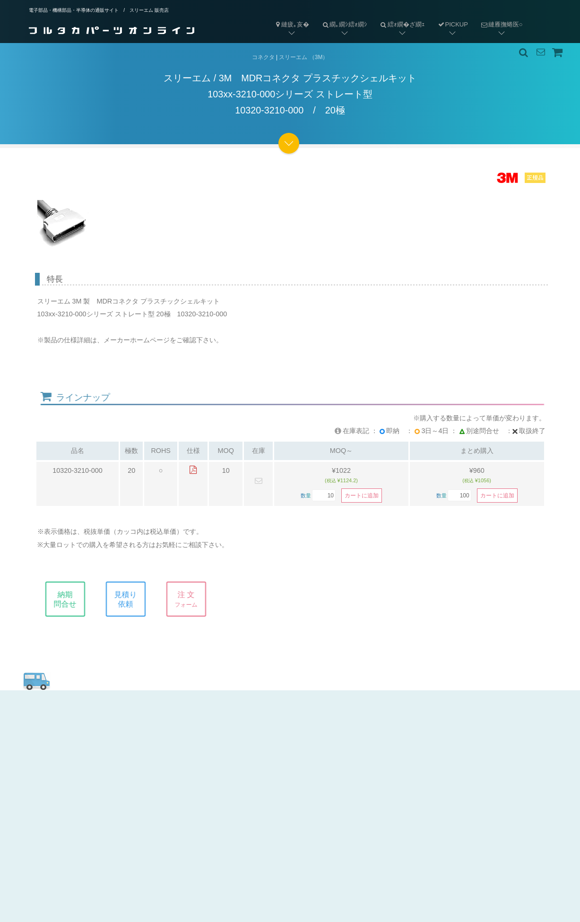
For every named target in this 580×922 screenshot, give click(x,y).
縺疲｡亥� (292, 24)
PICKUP (452, 24)
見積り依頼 (132, 599)
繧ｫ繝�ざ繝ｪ (399, 17)
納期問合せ (72, 599)
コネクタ (263, 57)
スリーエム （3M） (303, 57)
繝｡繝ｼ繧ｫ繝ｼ (341, 17)
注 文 (193, 599)
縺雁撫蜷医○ (498, 17)
